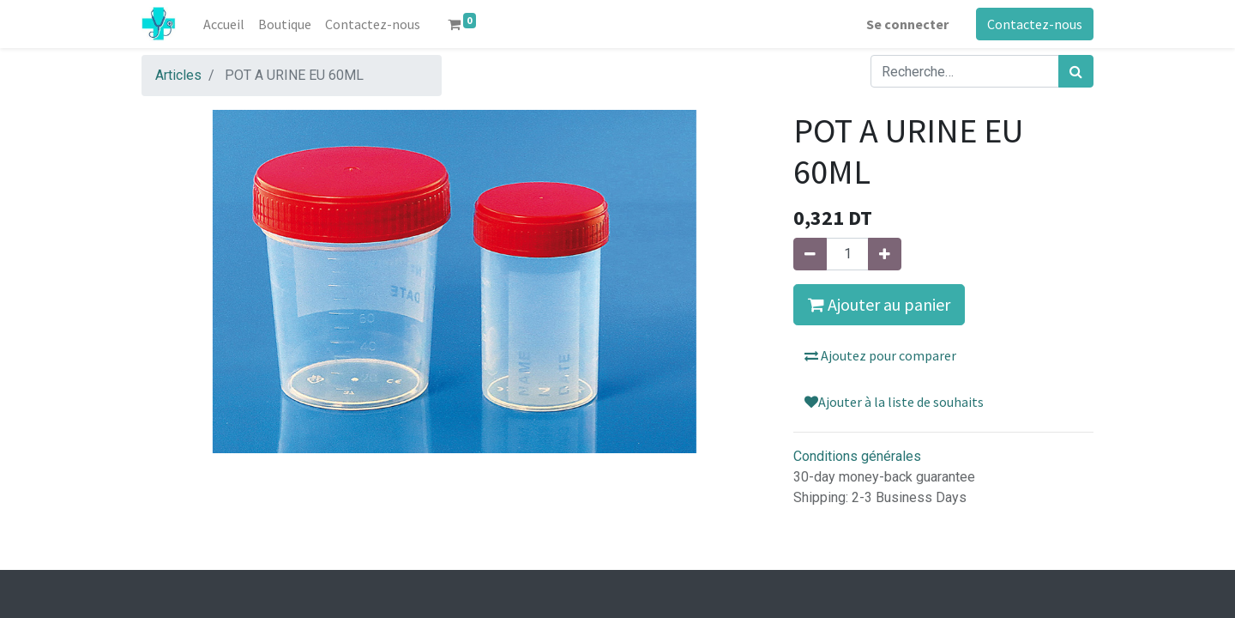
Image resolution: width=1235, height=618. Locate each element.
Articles (178, 75)
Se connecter (907, 24)
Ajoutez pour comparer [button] (880, 355)
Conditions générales (857, 456)
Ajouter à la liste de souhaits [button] (894, 401)
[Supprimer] (810, 254)
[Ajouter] (884, 254)
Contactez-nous (1034, 24)
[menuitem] (223, 24)
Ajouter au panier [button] (879, 304)
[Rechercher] (1075, 71)
